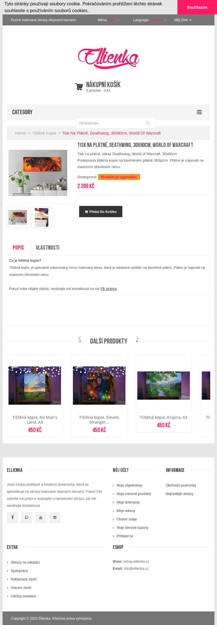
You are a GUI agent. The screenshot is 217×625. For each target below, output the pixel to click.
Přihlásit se (125, 536)
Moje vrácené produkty (134, 494)
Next (136, 339)
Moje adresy (126, 510)
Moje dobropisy (128, 502)
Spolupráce (19, 571)
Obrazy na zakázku (25, 562)
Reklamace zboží (24, 579)
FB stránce (108, 289)
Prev (81, 339)
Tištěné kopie (44, 133)
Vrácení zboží (21, 587)
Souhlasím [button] (197, 7)
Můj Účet (183, 20)
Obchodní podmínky (181, 485)
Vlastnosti (47, 247)
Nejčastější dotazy (179, 494)
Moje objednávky (129, 485)
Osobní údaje (127, 519)
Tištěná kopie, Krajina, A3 (163, 417)
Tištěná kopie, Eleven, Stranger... (99, 419)
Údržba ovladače (23, 596)
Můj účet (121, 470)
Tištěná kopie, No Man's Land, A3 (34, 419)
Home (20, 133)
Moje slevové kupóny (132, 527)
